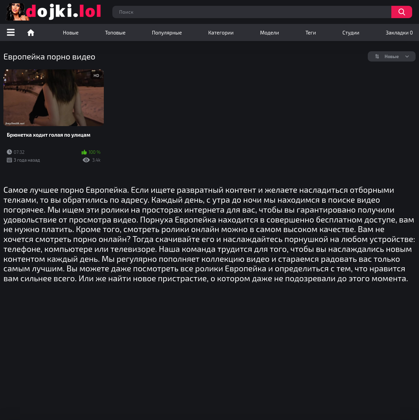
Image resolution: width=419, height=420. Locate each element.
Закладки (399, 32)
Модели (269, 32)
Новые (71, 32)
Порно (30, 32)
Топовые (115, 32)
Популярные (167, 32)
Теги (310, 32)
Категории (221, 32)
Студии (351, 32)
